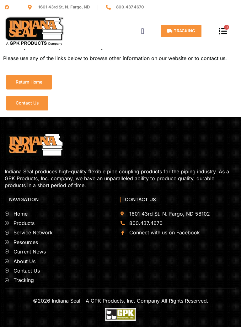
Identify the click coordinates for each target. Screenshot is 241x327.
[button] (142, 31)
